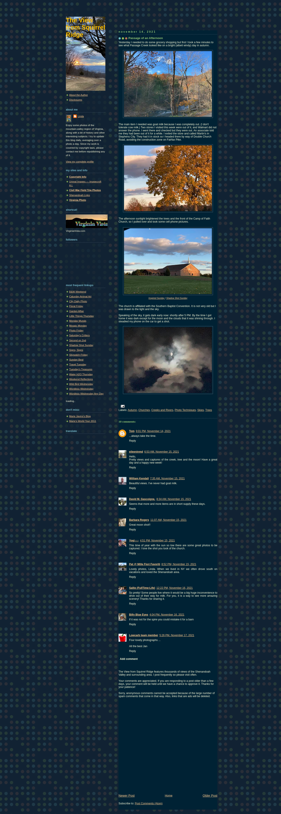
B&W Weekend (77, 291)
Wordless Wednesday (81, 388)
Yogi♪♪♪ (134, 540)
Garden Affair (76, 311)
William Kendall (139, 478)
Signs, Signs (76, 350)
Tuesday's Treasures (80, 369)
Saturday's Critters (79, 335)
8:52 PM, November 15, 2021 (178, 564)
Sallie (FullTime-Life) (142, 587)
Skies (200, 410)
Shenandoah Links (79, 195)
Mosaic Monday (78, 325)
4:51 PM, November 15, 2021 (157, 540)
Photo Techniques (185, 410)
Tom (132, 431)
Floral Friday (76, 306)
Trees (208, 410)
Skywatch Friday (78, 354)
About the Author (78, 95)
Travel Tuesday (77, 364)
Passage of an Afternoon (145, 38)
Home (169, 795)
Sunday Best (76, 359)
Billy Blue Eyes (138, 614)
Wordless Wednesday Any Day (86, 393)
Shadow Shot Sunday (176, 298)
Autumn (132, 410)
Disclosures (75, 99)
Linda (81, 116)
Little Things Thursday (81, 316)
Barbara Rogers (139, 519)
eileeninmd (136, 451)
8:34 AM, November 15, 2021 (174, 499)
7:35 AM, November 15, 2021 (167, 478)
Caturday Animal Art (80, 296)
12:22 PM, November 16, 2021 (175, 587)
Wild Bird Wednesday (81, 384)
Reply (132, 440)
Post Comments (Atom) (148, 803)
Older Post (210, 795)
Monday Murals (77, 321)
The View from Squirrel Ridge (85, 27)
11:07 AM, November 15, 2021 (168, 519)
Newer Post (127, 795)
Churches (144, 410)
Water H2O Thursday (81, 374)
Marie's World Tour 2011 (82, 421)
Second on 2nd (77, 340)
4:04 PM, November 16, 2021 (167, 614)
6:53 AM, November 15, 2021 (161, 451)
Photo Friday (76, 330)
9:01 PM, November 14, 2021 (153, 431)
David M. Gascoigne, (142, 499)
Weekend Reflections (81, 379)
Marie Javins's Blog (80, 416)
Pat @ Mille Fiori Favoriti (144, 564)
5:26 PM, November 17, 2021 (176, 635)
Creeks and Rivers (162, 410)
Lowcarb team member (143, 635)
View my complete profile (80, 161)
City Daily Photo (78, 301)
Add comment (129, 658)
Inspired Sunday (157, 298)
